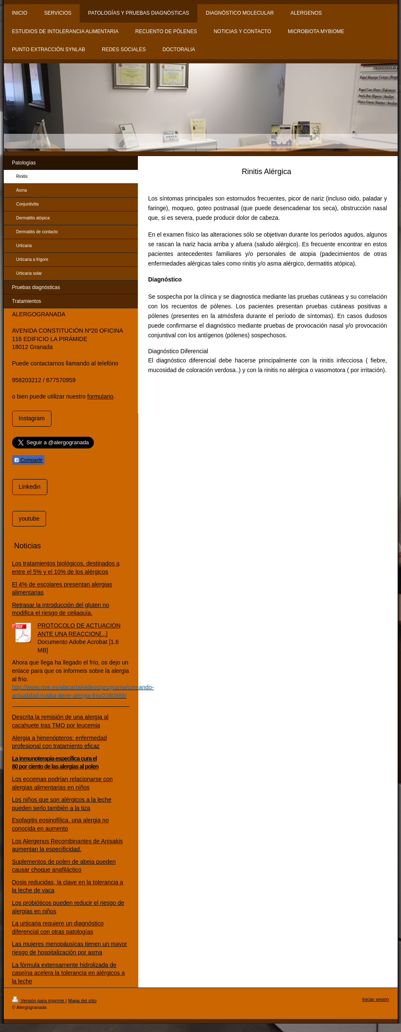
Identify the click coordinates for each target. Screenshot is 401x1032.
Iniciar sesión (375, 999)
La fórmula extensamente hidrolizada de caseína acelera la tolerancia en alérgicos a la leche (68, 973)
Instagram (32, 418)
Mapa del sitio (82, 1000)
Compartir (28, 460)
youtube (29, 518)
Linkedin (30, 486)
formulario (100, 396)
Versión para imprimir (39, 1000)
